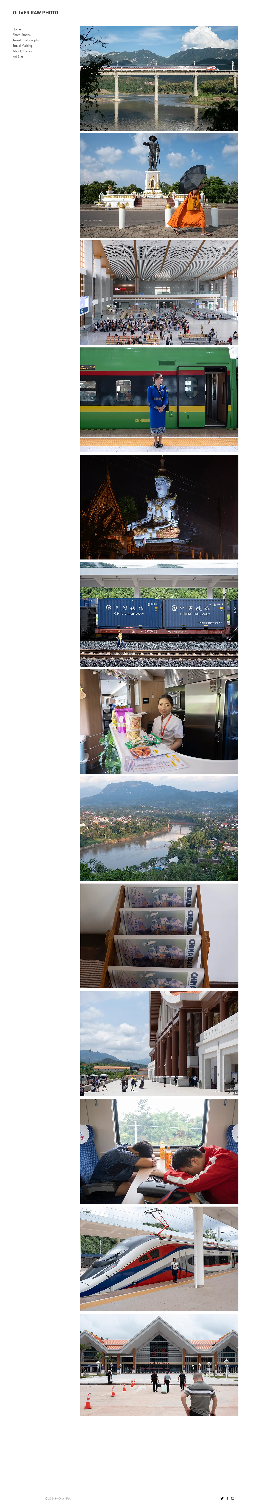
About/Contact (23, 51)
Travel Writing (22, 46)
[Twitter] (222, 1498)
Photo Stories (21, 35)
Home (17, 29)
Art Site (18, 56)
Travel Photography (26, 40)
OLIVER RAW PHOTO (35, 12)
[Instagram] (232, 1498)
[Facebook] (227, 1498)
